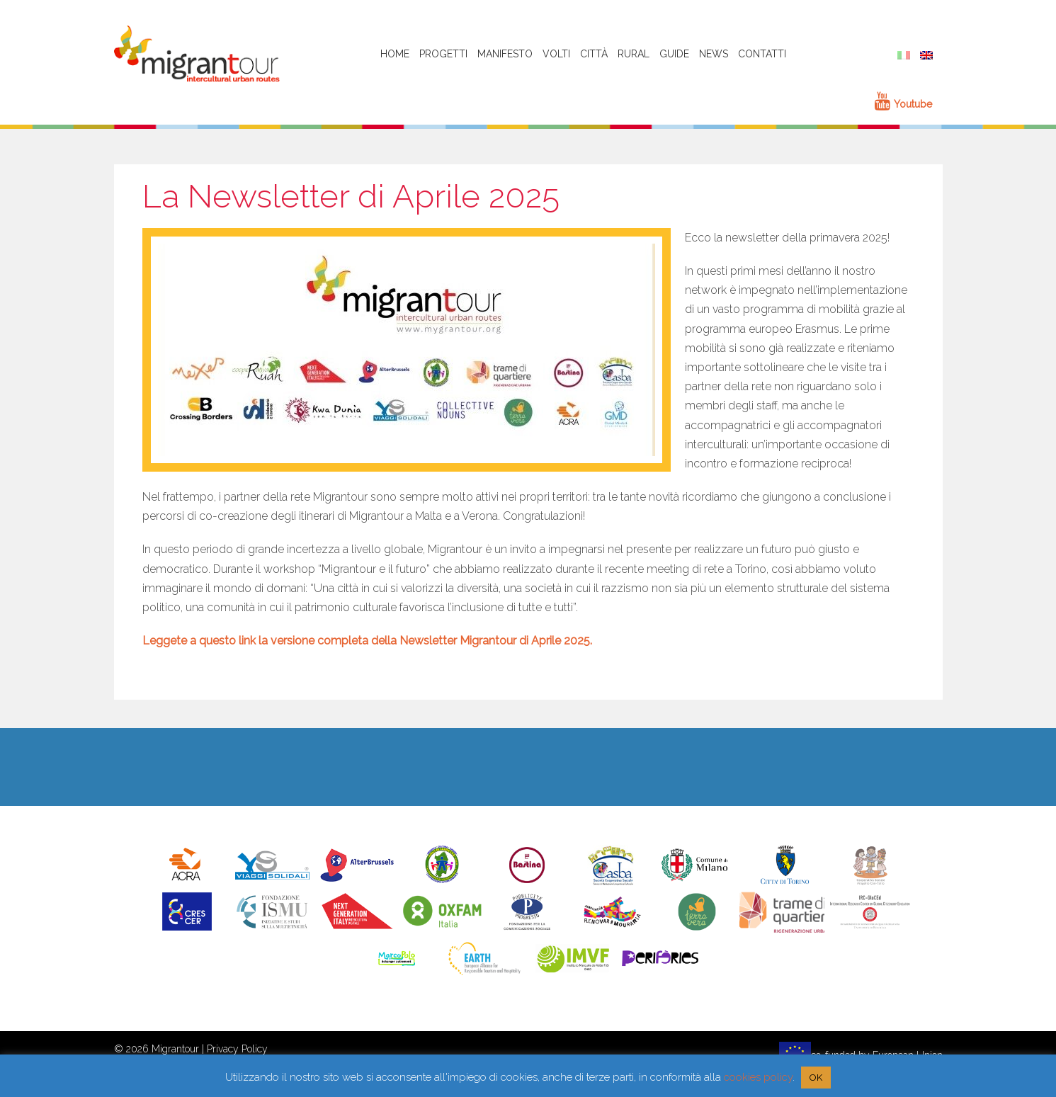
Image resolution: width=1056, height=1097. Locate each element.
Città (594, 53)
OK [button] (816, 1077)
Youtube (903, 104)
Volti (556, 53)
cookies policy (758, 1077)
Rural (633, 53)
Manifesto (505, 53)
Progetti (443, 53)
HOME (394, 53)
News (713, 53)
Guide (674, 53)
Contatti (762, 53)
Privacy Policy (237, 1049)
